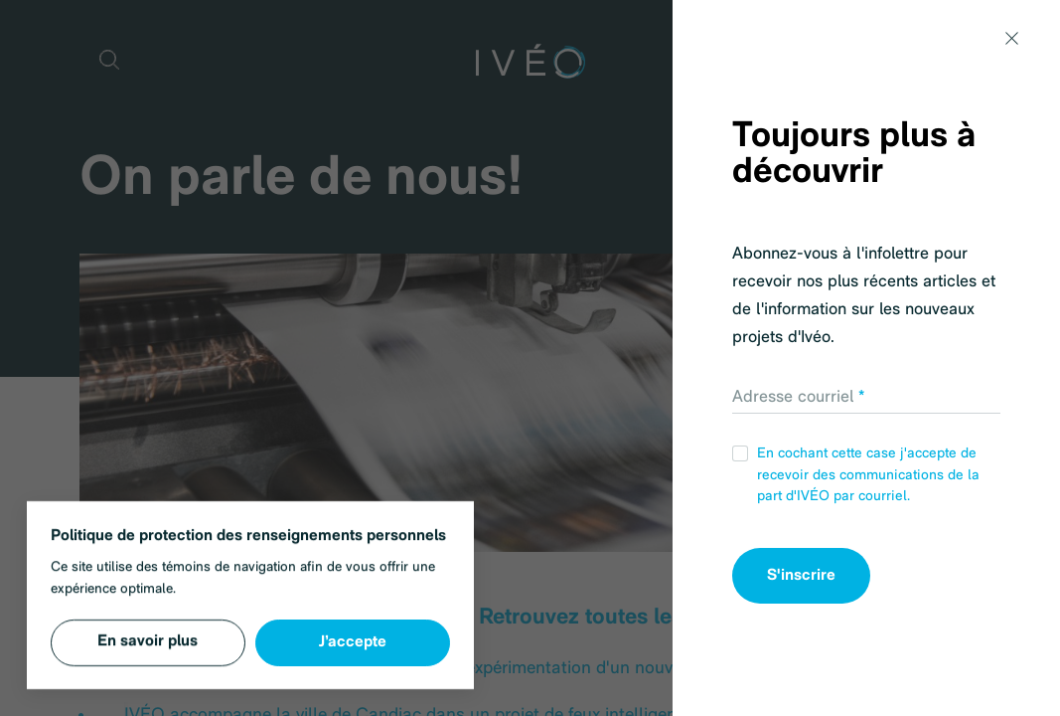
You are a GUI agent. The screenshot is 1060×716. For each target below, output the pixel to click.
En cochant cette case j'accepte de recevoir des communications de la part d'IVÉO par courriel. (856, 475)
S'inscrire (801, 576)
